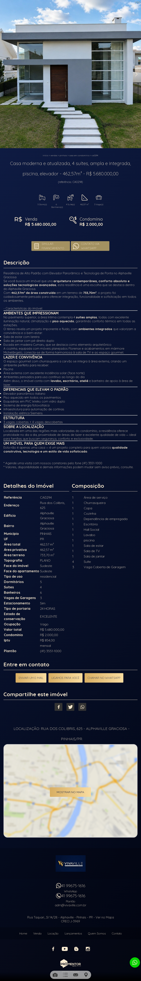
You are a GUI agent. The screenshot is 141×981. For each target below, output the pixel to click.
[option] (70, 74)
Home (23, 933)
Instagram (88, 949)
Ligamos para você (65, 678)
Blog (76, 949)
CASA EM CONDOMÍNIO (79, 155)
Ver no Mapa (105, 917)
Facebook (58, 707)
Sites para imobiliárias (70, 972)
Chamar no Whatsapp (104, 678)
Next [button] (136, 74)
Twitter (70, 707)
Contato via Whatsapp (90, 246)
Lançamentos (73, 933)
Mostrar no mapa (70, 792)
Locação (53, 933)
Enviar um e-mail (31, 678)
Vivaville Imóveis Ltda (70, 863)
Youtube (65, 949)
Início (45, 155)
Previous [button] (4, 74)
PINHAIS (63, 155)
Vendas (53, 155)
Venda (37, 933)
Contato (117, 933)
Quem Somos (97, 933)
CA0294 (95, 155)
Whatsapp (82, 707)
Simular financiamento (53, 246)
